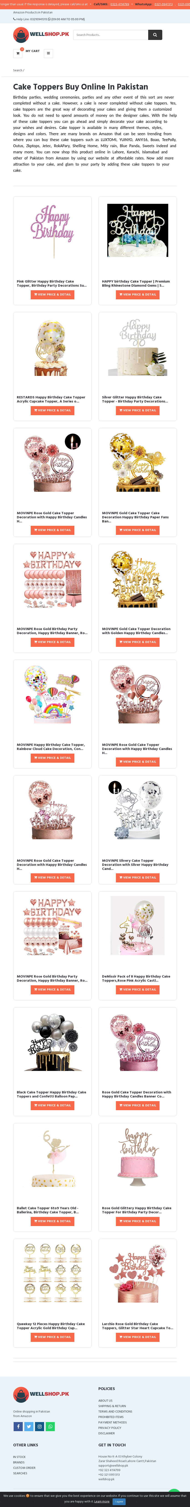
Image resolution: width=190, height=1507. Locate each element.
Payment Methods (112, 1422)
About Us (105, 1400)
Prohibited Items (111, 1417)
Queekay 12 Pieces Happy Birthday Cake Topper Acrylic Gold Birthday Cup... (51, 1326)
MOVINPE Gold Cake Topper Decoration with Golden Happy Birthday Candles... (136, 631)
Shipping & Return (112, 1406)
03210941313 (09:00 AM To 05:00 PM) (57, 19)
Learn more (102, 1501)
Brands (19, 1462)
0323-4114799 (127, 4)
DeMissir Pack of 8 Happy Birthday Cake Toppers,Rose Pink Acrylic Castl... (136, 979)
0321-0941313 (171, 4)
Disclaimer (106, 1433)
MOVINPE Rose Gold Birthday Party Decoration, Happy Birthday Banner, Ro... (52, 631)
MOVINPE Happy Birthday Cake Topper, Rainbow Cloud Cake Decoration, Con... (51, 747)
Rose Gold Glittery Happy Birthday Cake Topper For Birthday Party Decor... (136, 1210)
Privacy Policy (109, 1428)
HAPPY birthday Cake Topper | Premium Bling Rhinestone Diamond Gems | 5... (136, 284)
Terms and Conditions (115, 1411)
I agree (119, 1502)
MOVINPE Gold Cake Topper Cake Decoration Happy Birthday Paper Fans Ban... (135, 517)
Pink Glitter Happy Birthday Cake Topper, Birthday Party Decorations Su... (52, 284)
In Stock (19, 1457)
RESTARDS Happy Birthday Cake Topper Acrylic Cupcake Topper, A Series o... (51, 400)
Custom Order (24, 1468)
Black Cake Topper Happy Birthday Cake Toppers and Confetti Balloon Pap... (51, 1095)
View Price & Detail (52, 294)
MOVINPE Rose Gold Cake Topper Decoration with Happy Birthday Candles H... (52, 517)
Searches (20, 1473)
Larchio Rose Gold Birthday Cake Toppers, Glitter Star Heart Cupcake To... (137, 1326)
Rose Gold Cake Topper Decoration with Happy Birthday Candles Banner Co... (136, 1095)
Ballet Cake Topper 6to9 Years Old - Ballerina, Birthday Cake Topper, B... (48, 1210)
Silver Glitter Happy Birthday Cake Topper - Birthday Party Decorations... (135, 400)
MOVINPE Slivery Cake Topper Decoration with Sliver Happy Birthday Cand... (135, 865)
